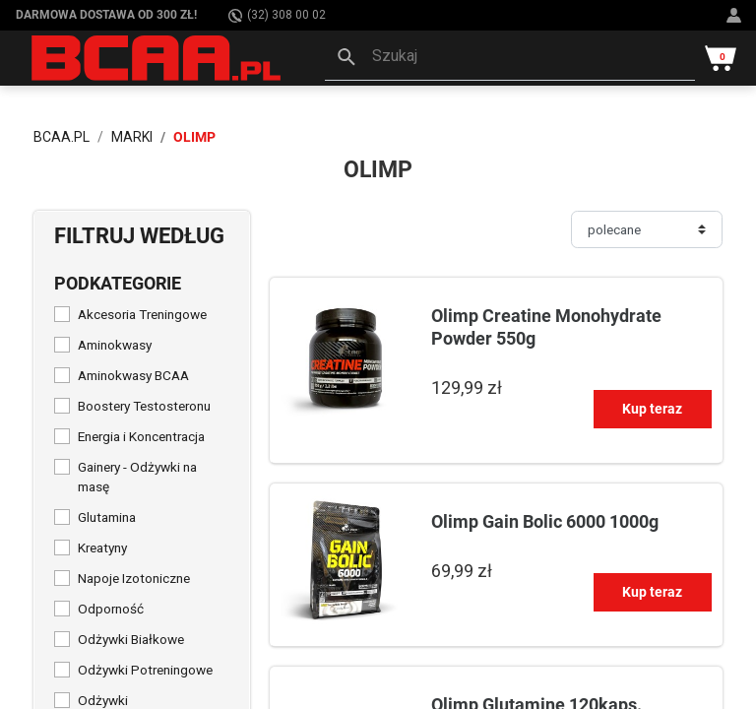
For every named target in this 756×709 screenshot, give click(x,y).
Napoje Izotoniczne (134, 578)
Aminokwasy (115, 345)
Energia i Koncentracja (141, 436)
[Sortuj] (647, 229)
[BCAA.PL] (157, 57)
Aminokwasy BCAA (133, 375)
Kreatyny (102, 547)
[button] (510, 58)
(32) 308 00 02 (277, 15)
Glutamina (107, 517)
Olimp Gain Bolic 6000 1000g (545, 521)
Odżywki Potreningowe (145, 669)
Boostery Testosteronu (144, 406)
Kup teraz (652, 409)
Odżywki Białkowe (131, 639)
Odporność (111, 608)
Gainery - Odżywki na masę (137, 476)
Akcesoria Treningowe (142, 314)
